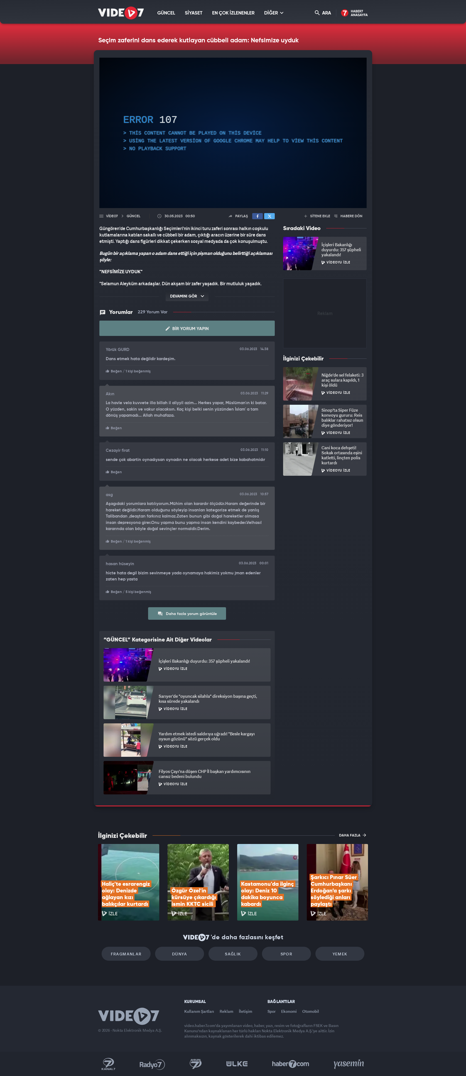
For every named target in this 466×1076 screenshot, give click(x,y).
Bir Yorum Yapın (187, 328)
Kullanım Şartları (199, 1011)
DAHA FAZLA (352, 835)
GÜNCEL (166, 13)
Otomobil (310, 1011)
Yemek (340, 954)
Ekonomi (289, 1011)
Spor (287, 954)
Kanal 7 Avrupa (196, 1064)
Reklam (226, 1011)
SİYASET (193, 13)
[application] (233, 133)
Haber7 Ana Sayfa (354, 13)
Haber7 (290, 1064)
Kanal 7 (108, 1064)
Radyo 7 (152, 1064)
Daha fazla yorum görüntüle (187, 613)
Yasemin (349, 1064)
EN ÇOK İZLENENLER (233, 13)
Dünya (179, 954)
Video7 (112, 216)
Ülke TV (237, 1064)
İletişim (245, 1011)
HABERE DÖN (348, 216)
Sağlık (233, 954)
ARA (323, 13)
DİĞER (273, 13)
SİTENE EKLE (317, 216)
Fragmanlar (126, 954)
